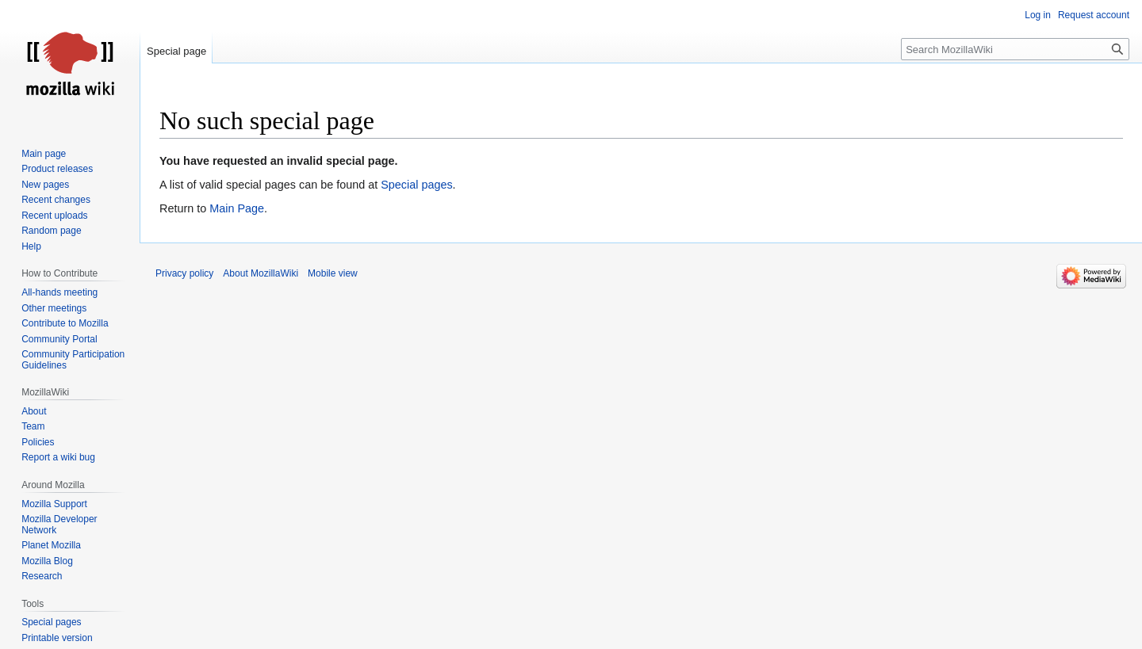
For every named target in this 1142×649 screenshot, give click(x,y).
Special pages (416, 184)
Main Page (236, 208)
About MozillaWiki (260, 273)
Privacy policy (184, 273)
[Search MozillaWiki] (1015, 49)
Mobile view (333, 273)
